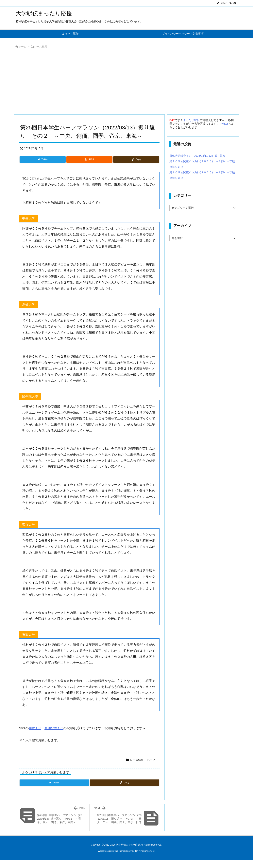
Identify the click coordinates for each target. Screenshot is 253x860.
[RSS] (89, 159)
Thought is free (147, 851)
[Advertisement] (126, 82)
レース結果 (40, 46)
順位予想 (35, 728)
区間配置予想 (53, 728)
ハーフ (151, 759)
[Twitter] (43, 159)
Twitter (224, 123)
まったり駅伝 (191, 120)
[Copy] (136, 159)
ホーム (22, 46)
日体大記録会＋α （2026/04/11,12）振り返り (197, 155)
